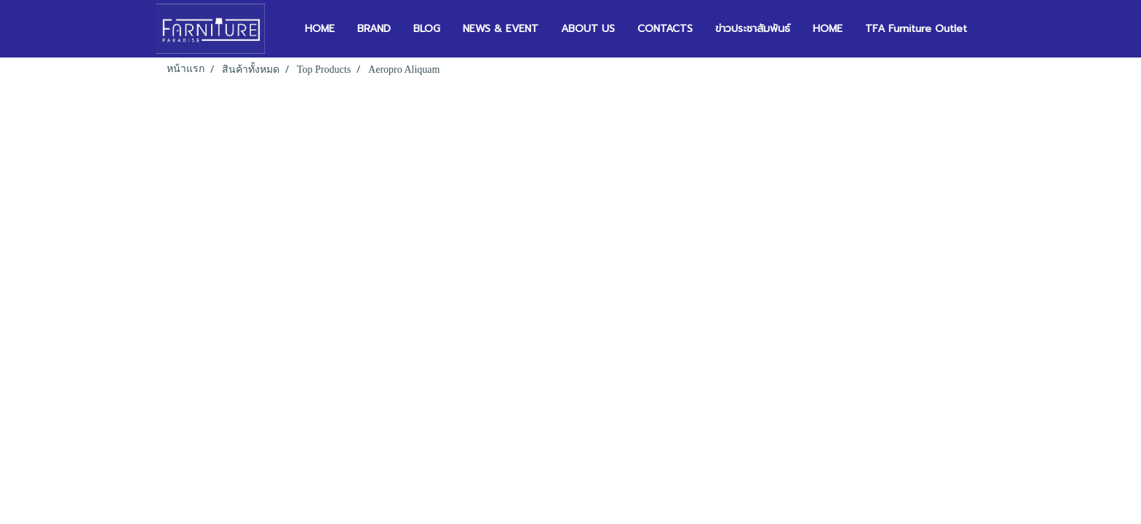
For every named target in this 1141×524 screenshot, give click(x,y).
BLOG (426, 28)
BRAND (374, 28)
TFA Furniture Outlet (916, 28)
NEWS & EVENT (500, 28)
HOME (320, 28)
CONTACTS (665, 28)
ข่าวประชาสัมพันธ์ (752, 28)
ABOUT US (588, 28)
